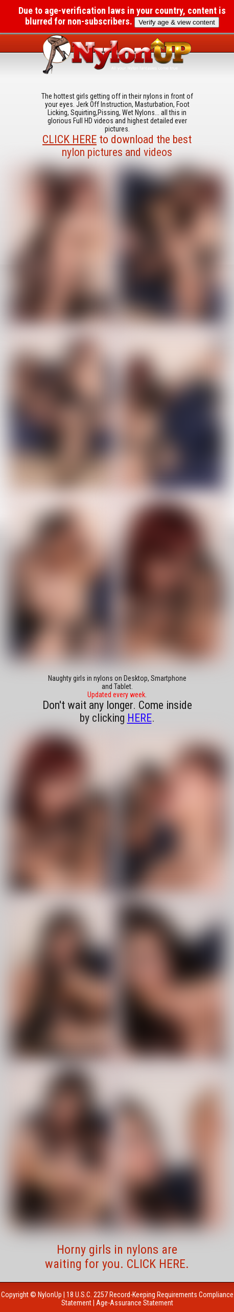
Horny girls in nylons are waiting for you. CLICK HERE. (117, 1256)
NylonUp (50, 1295)
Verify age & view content (176, 22)
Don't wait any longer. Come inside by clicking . (117, 711)
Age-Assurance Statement (134, 1303)
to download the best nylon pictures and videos (117, 146)
